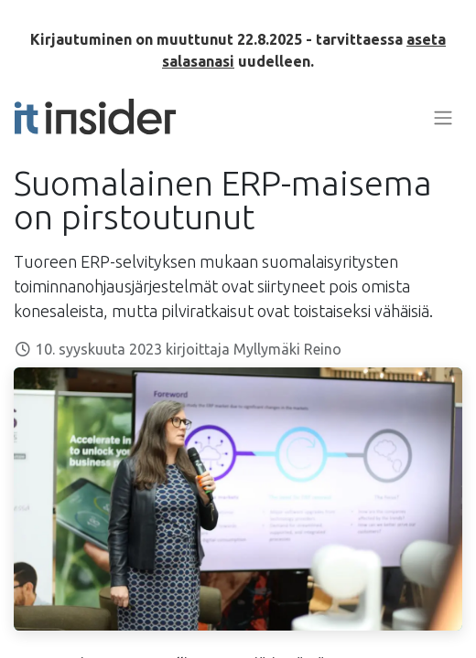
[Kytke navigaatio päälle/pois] (443, 117)
